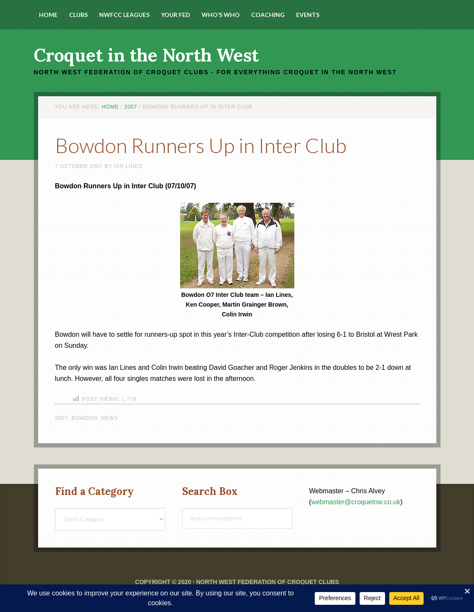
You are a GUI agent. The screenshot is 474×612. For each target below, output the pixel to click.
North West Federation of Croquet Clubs (267, 581)
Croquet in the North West (146, 55)
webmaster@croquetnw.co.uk (355, 502)
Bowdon (84, 418)
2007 (61, 418)
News (109, 418)
